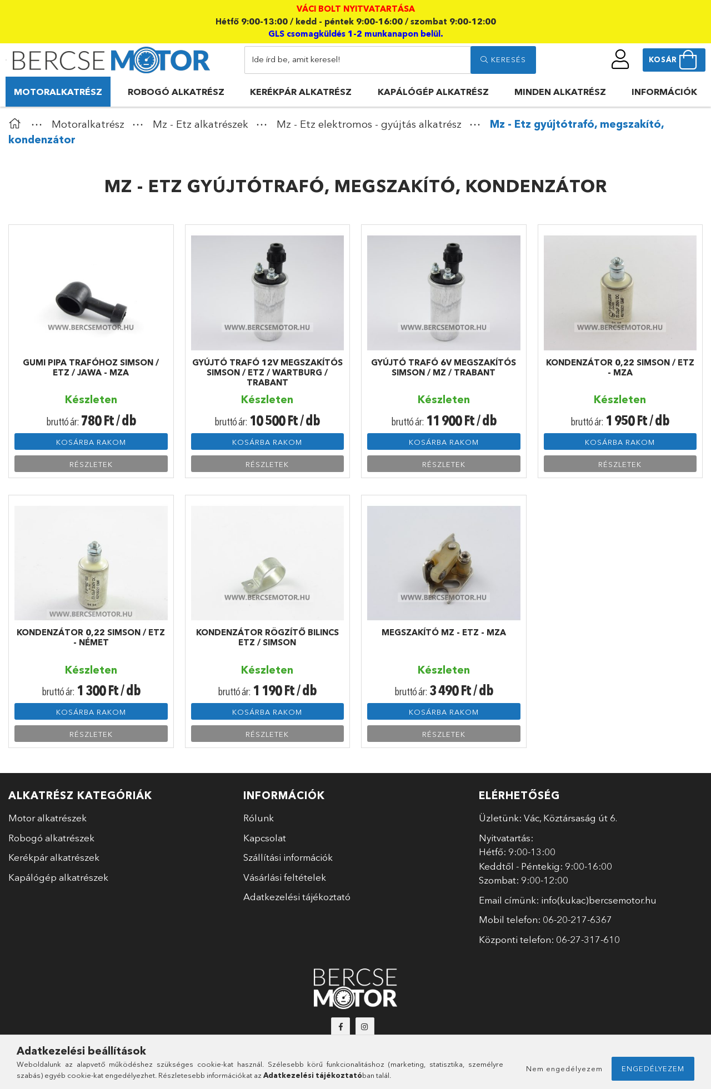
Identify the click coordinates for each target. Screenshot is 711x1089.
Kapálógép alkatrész (433, 91)
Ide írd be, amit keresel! (296, 59)
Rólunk (258, 818)
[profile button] (620, 59)
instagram (365, 1026)
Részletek (91, 464)
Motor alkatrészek (47, 818)
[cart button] (674, 60)
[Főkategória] (17, 124)
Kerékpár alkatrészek (53, 857)
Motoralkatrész (58, 91)
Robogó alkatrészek (51, 838)
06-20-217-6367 (577, 919)
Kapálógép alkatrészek (58, 877)
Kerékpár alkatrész (301, 91)
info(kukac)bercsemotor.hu (599, 900)
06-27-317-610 (588, 939)
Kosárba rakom (91, 442)
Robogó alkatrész (176, 91)
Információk (664, 91)
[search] (503, 60)
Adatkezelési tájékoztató (297, 896)
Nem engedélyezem (564, 1068)
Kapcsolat (264, 838)
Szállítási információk (288, 857)
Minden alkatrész (560, 91)
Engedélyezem (653, 1068)
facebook (340, 1026)
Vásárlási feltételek (284, 877)
